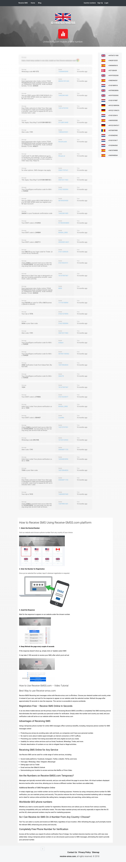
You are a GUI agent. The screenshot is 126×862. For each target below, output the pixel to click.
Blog (39, 3)
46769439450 (63, 201)
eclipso (60, 343)
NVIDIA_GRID (63, 232)
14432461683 (63, 95)
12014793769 (63, 108)
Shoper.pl (61, 156)
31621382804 (63, 189)
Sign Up (100, 3)
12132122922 (63, 440)
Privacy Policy (84, 852)
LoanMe (61, 418)
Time (78, 69)
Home (34, 3)
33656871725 (63, 449)
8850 (60, 288)
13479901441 (63, 504)
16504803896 (63, 459)
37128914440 (63, 122)
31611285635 (63, 252)
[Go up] (43, 849)
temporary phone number (95, 726)
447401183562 (63, 354)
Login (106, 3)
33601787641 (63, 170)
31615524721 (63, 263)
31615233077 (63, 397)
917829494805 (63, 223)
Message (24, 57)
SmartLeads (62, 142)
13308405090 (63, 71)
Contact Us (72, 852)
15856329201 (63, 132)
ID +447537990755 (63, 22)
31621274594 (63, 314)
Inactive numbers (90, 3)
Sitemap (95, 852)
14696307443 (63, 494)
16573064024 (63, 365)
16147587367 (63, 276)
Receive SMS (23, 3)
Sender (60, 69)
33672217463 (63, 180)
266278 (61, 376)
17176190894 (63, 303)
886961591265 (63, 81)
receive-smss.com (68, 856)
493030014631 (63, 242)
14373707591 (63, 427)
